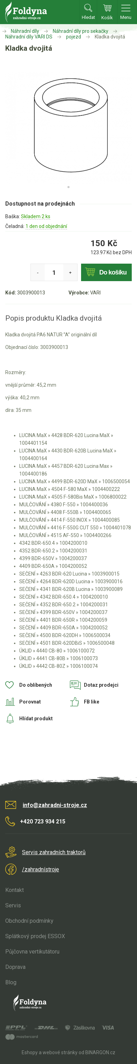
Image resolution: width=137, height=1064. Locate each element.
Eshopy (30, 1052)
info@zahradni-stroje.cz (55, 805)
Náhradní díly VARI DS (28, 37)
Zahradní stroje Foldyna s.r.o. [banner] (26, 12)
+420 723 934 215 (42, 821)
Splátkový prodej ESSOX (35, 936)
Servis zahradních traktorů (54, 852)
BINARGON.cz (100, 1052)
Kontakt (14, 890)
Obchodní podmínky (29, 920)
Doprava (15, 967)
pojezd (73, 37)
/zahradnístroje (40, 869)
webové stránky (60, 1052)
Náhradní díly (25, 31)
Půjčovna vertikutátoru (32, 951)
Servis (13, 905)
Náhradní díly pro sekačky (80, 31)
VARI (95, 292)
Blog (10, 982)
